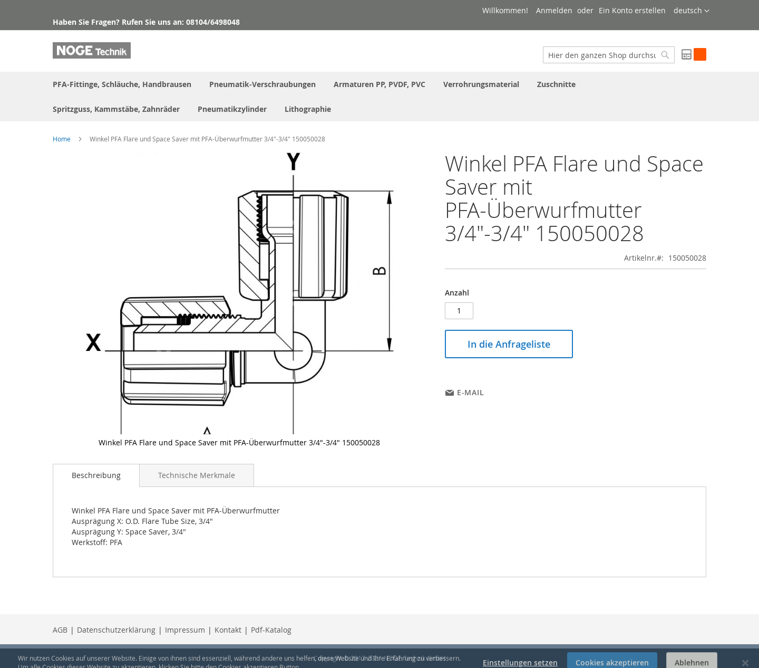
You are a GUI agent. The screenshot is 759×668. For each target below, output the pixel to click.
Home (62, 139)
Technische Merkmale (196, 475)
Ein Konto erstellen (632, 10)
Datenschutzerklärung (116, 630)
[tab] (96, 475)
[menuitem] (122, 84)
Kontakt (228, 630)
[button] (691, 11)
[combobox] (609, 54)
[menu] (379, 96)
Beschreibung (96, 475)
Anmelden (554, 10)
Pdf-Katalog (271, 630)
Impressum (185, 630)
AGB (60, 630)
